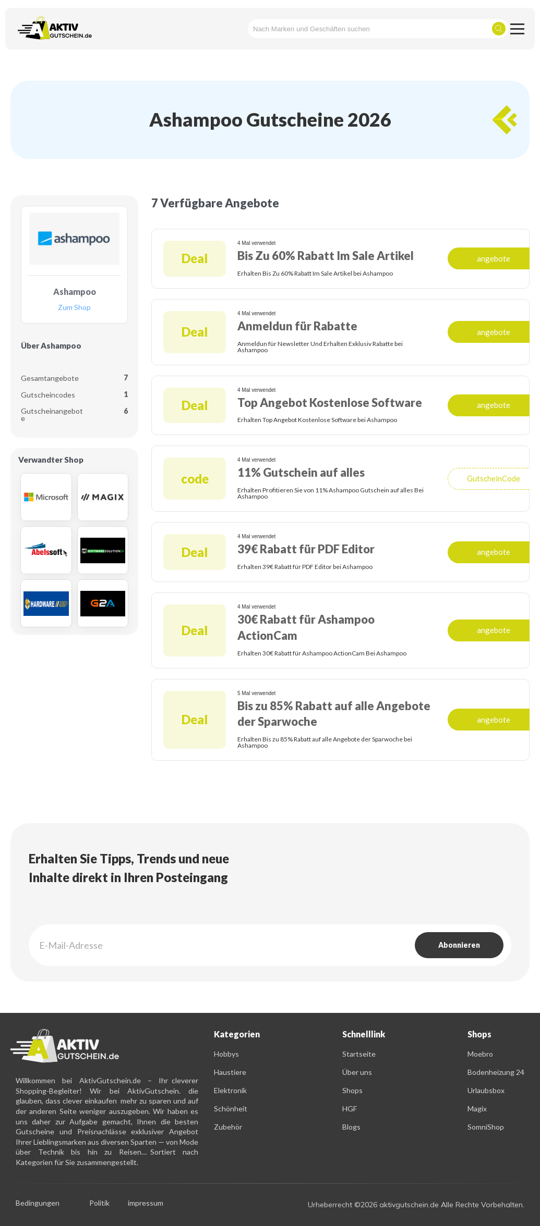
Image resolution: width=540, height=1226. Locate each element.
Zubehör (228, 1126)
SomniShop (485, 1126)
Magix (477, 1108)
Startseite (359, 1053)
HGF (349, 1108)
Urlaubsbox (486, 1090)
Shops (352, 1090)
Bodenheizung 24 (495, 1072)
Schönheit (230, 1108)
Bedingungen (37, 1203)
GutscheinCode (493, 478)
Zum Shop (74, 308)
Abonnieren (459, 944)
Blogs (351, 1126)
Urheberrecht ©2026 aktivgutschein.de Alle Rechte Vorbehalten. (416, 1204)
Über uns (357, 1072)
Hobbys (226, 1053)
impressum (145, 1203)
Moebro (480, 1053)
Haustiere (230, 1072)
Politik (99, 1203)
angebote (493, 258)
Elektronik (230, 1090)
